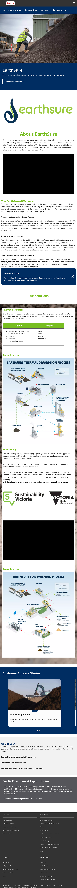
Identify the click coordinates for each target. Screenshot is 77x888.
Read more (38, 276)
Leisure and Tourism (46, 837)
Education (43, 827)
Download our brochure (14, 81)
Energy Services (7, 820)
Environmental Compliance (48, 880)
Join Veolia (6, 862)
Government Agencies (34, 694)
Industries (44, 815)
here (20, 341)
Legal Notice (18, 885)
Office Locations (45, 873)
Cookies (59, 885)
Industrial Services (8, 823)
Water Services (7, 834)
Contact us (43, 862)
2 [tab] (39, 730)
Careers (6, 857)
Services (6, 815)
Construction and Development (49, 823)
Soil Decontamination (31, 10)
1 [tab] (37, 730)
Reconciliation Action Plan (10, 869)
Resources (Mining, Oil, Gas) (48, 848)
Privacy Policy (7, 885)
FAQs (4, 876)
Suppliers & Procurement (48, 869)
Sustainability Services (9, 827)
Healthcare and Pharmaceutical (49, 834)
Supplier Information (48, 885)
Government (44, 830)
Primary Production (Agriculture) (49, 844)
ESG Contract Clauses (31, 885)
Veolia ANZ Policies (46, 876)
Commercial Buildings (46, 820)
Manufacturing (44, 841)
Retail (41, 851)
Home (5, 10)
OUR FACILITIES (15, 10)
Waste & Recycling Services (11, 830)
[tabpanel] (35, 703)
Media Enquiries (45, 866)
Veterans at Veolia (8, 873)
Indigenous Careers (9, 866)
